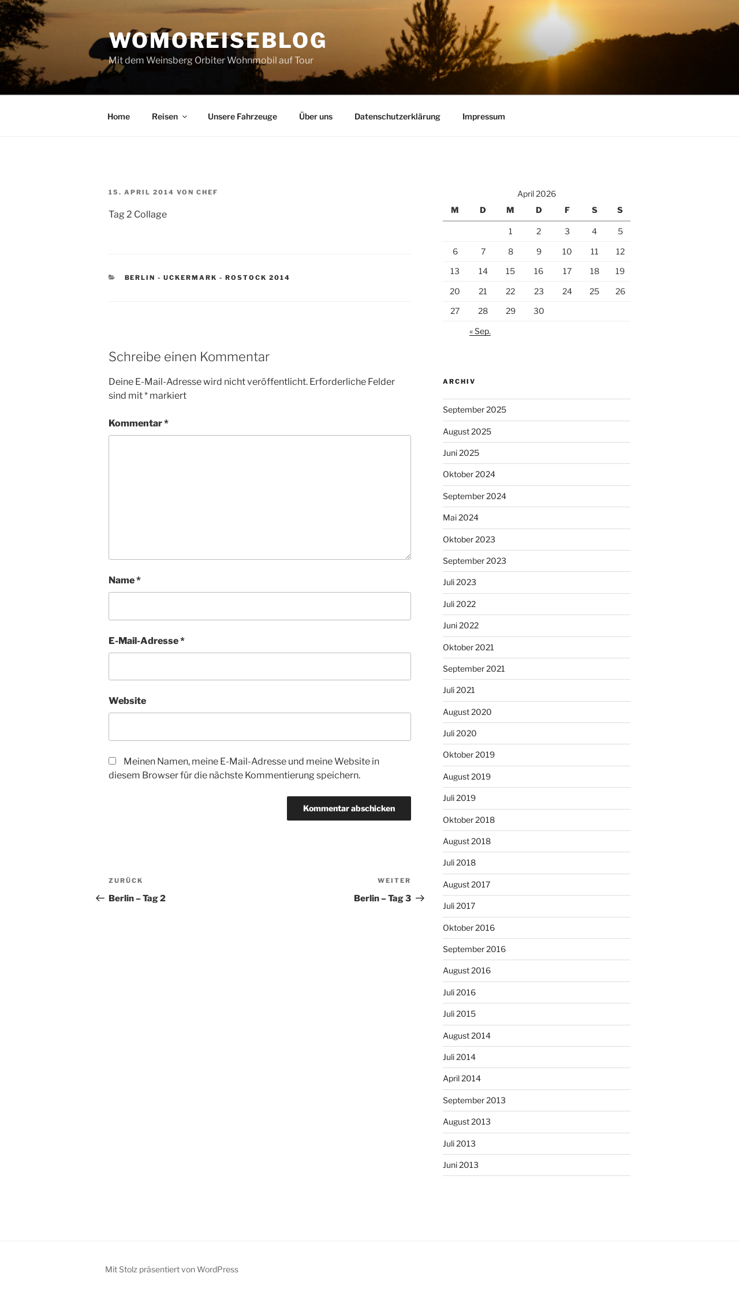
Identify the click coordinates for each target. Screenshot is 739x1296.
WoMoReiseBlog (218, 40)
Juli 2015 (459, 1013)
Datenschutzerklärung (397, 116)
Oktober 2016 (469, 927)
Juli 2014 (459, 1057)
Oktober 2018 (469, 820)
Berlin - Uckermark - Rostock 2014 (208, 278)
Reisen (170, 116)
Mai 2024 (461, 517)
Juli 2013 (459, 1143)
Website (127, 700)
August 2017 (466, 884)
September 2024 (474, 496)
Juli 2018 (459, 862)
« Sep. (480, 331)
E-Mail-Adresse (147, 640)
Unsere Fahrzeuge (242, 116)
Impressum (483, 116)
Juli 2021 (459, 690)
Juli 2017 (459, 906)
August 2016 (467, 970)
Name (125, 580)
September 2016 (474, 949)
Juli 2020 (460, 733)
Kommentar (139, 423)
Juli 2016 (459, 992)
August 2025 (467, 431)
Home (118, 116)
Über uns (316, 116)
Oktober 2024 (469, 474)
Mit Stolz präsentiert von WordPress (171, 1269)
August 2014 (467, 1035)
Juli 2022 (459, 604)
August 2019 (467, 776)
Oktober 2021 (468, 647)
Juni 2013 (461, 1165)
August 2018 (467, 841)
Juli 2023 (459, 582)
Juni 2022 (461, 625)
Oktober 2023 (469, 539)
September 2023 (474, 560)
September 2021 (474, 668)
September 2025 (474, 409)
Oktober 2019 (469, 754)
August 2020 (467, 712)
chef (207, 192)
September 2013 (474, 1100)
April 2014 (462, 1078)
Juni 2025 (461, 453)
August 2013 (467, 1121)
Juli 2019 (459, 798)
